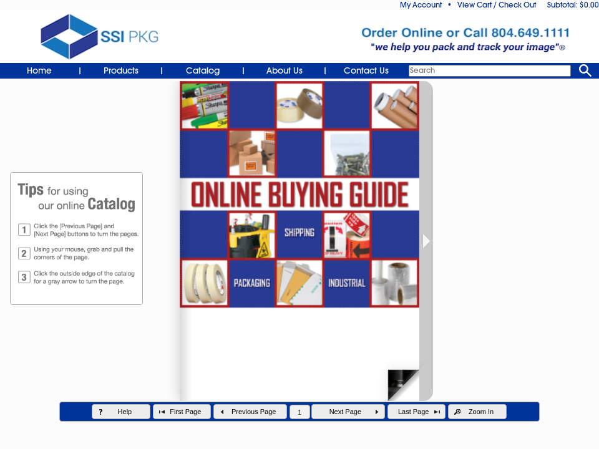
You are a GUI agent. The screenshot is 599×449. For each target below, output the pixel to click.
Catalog (203, 70)
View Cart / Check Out (496, 5)
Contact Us (366, 70)
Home (39, 70)
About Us (284, 70)
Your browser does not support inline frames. (299, 263)
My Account (421, 5)
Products (121, 70)
